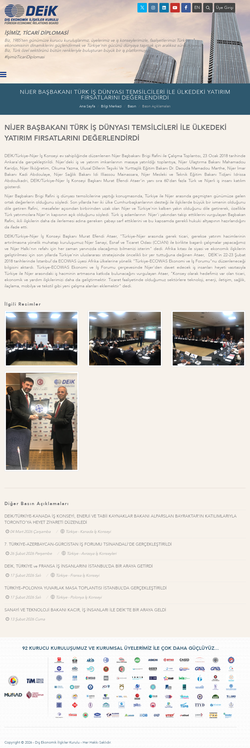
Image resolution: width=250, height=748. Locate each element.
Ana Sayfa (87, 106)
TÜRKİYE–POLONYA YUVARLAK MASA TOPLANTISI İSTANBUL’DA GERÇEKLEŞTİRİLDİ (85, 588)
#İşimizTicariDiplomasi (24, 56)
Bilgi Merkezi (111, 106)
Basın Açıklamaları (156, 106)
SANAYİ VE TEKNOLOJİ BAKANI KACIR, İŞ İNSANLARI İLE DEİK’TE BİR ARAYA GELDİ (85, 610)
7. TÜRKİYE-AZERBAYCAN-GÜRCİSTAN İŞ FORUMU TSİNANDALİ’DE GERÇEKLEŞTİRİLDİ (88, 544)
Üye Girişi (224, 7)
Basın (132, 106)
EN (197, 7)
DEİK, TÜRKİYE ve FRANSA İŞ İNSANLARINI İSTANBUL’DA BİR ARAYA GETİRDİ (78, 566)
